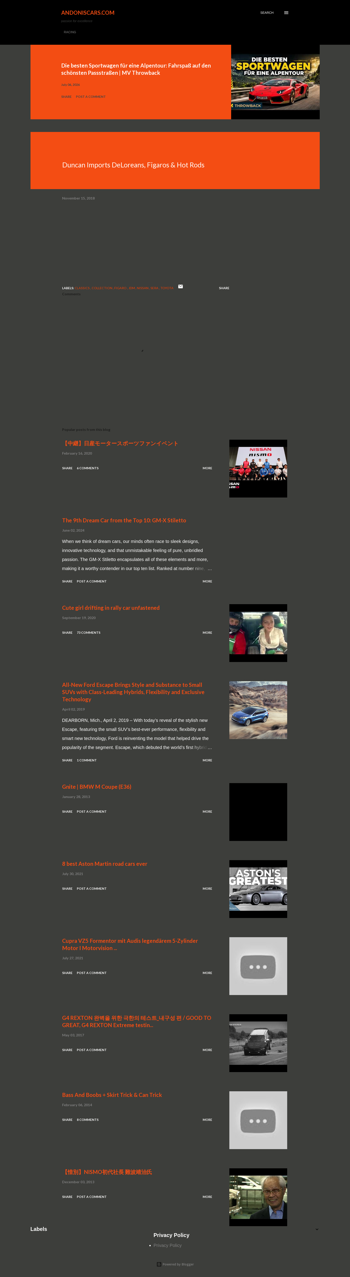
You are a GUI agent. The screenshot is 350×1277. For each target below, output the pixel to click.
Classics (82, 288)
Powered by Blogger (175, 1264)
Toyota (167, 288)
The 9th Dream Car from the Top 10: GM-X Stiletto (124, 520)
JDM (132, 288)
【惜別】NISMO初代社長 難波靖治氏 (107, 1172)
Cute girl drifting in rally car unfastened (111, 607)
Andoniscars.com (88, 12)
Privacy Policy (168, 1245)
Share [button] (66, 97)
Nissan (143, 288)
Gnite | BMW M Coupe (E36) (96, 786)
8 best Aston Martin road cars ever (104, 863)
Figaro (120, 288)
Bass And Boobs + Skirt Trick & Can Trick (112, 1095)
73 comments (88, 632)
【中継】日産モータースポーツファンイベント (120, 443)
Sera (154, 288)
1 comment (87, 760)
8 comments (88, 1120)
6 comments (88, 468)
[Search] (266, 12)
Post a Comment (91, 97)
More (207, 468)
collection (102, 288)
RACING (70, 32)
